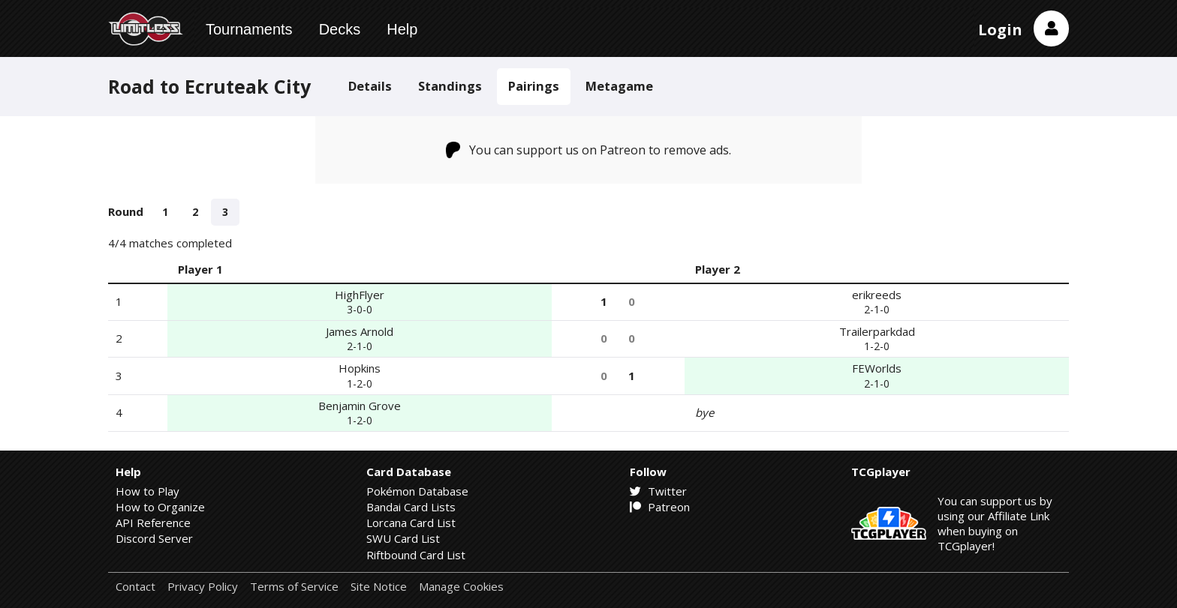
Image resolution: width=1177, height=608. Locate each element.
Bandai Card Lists (411, 506)
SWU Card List (403, 538)
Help (402, 29)
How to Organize (160, 506)
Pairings (533, 85)
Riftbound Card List (415, 554)
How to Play (147, 491)
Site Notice (379, 586)
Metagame (619, 85)
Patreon (660, 506)
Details (370, 85)
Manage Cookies (461, 586)
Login (1000, 29)
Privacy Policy (202, 586)
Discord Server (154, 538)
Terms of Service (294, 586)
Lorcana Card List (411, 522)
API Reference (153, 522)
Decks (340, 29)
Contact (135, 586)
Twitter (658, 491)
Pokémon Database (417, 491)
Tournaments (249, 29)
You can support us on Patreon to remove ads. (589, 150)
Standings (450, 85)
